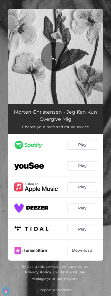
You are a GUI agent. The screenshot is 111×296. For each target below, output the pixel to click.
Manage (38, 278)
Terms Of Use (72, 272)
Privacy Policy (38, 272)
